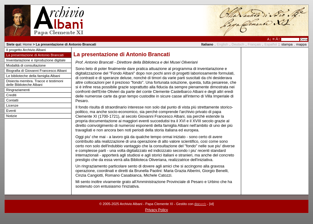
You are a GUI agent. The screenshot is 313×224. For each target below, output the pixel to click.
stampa (287, 44)
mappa (301, 44)
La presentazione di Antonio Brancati (35, 55)
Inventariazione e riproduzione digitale (35, 60)
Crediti (11, 95)
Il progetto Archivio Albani (26, 50)
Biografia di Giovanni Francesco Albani (36, 70)
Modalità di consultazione (26, 65)
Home (27, 44)
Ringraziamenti (18, 90)
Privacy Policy (156, 210)
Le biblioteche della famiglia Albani (33, 76)
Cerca (303, 39)
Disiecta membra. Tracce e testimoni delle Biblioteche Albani (34, 82)
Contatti (12, 100)
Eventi (11, 110)
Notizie (11, 116)
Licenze (12, 105)
